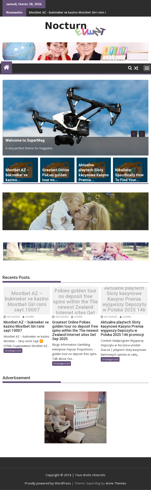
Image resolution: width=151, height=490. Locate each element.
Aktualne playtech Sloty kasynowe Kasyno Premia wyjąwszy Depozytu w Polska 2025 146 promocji (124, 301)
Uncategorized (13, 350)
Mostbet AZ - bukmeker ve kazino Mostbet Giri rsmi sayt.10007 (74, 12)
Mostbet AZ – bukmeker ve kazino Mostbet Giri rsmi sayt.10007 (27, 302)
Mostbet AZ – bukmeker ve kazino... (17, 175)
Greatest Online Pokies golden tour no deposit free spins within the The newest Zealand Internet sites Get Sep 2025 (75, 302)
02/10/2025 (12, 317)
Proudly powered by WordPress (48, 483)
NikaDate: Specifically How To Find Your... (129, 175)
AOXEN (28, 317)
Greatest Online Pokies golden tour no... (55, 175)
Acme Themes (116, 483)
